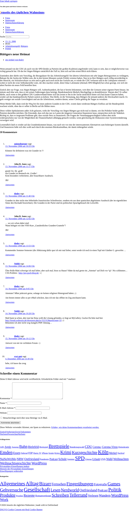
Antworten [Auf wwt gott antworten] (9, 368)
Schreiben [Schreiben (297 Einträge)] (60, 498)
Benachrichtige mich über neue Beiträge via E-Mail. (25, 421)
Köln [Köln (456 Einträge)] (103, 455)
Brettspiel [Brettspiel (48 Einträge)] (44, 450)
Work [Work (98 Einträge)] (4, 503)
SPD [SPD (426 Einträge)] (80, 461)
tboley (17, 193)
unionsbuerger (20, 144)
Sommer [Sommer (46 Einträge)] (71, 462)
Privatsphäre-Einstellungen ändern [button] (14, 469)
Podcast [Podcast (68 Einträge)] (53, 462)
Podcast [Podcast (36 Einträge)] (103, 493)
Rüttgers (24, 46)
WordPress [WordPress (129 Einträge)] (39, 466)
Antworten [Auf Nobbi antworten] (9, 277)
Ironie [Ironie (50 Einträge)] (51, 456)
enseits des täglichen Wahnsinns (22, 12)
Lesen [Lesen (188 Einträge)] (55, 493)
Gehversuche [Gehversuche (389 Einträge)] (11, 493)
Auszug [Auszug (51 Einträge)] (15, 450)
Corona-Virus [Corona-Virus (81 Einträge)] (110, 450)
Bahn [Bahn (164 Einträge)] (23, 449)
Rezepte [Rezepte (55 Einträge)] (29, 498)
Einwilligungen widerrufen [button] (11, 474)
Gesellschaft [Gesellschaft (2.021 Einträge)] (37, 493)
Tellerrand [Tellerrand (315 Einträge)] (78, 498)
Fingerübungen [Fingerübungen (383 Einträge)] (79, 486)
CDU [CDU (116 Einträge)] (88, 450)
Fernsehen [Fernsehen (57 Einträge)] (59, 487)
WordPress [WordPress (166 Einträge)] (120, 498)
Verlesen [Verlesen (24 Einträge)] (93, 498)
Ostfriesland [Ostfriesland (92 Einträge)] (31, 462)
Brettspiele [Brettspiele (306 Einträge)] (59, 449)
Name (3, 406)
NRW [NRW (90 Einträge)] (20, 462)
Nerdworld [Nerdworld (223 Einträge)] (70, 493)
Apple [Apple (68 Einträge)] (8, 450)
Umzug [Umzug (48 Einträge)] (88, 462)
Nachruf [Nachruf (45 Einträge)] (121, 456)
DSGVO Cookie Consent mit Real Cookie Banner (21, 513)
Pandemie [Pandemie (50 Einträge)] (44, 462)
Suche (2, 37)
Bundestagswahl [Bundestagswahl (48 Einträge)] (77, 450)
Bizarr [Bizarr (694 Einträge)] (45, 486)
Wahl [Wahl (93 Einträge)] (109, 462)
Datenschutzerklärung (14, 23)
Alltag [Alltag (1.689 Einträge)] (32, 486)
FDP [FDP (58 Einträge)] (30, 456)
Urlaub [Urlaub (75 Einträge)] (96, 462)
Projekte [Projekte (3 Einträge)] (19, 499)
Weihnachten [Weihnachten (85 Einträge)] (121, 462)
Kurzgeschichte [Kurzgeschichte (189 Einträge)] (84, 455)
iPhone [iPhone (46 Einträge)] (45, 456)
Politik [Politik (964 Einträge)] (114, 493)
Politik (8, 48)
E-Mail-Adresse (7, 411)
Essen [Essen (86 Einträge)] (16, 456)
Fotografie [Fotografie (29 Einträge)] (100, 487)
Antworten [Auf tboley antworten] (9, 207)
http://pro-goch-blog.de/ (29, 273)
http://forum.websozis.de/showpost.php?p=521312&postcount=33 (33, 320)
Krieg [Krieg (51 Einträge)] (57, 456)
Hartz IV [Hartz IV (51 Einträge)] (37, 456)
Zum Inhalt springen (8, 1)
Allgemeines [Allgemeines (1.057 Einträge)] (12, 486)
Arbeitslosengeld (12, 46)
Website (3, 416)
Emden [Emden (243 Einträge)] (6, 455)
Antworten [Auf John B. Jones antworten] (9, 185)
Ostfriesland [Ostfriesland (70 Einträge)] (88, 493)
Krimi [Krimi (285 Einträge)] (65, 455)
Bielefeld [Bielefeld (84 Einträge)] (33, 450)
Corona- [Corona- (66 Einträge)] (97, 450)
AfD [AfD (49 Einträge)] (2, 450)
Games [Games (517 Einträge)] (114, 486)
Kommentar (6, 401)
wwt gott (18, 356)
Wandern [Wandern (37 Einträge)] (104, 498)
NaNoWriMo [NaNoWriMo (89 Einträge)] (8, 462)
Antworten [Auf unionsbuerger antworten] (9, 155)
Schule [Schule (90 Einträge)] (62, 462)
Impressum (10, 20)
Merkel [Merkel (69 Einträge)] (113, 456)
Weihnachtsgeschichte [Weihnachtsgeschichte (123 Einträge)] (15, 466)
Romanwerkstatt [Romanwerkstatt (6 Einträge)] (43, 499)
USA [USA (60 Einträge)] (103, 462)
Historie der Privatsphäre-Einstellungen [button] (17, 472)
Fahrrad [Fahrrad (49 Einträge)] (24, 456)
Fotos (7, 18)
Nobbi (17, 264)
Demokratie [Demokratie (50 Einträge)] (123, 450)
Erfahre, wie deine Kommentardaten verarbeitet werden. (75, 430)
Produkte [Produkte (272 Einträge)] (8, 498)
